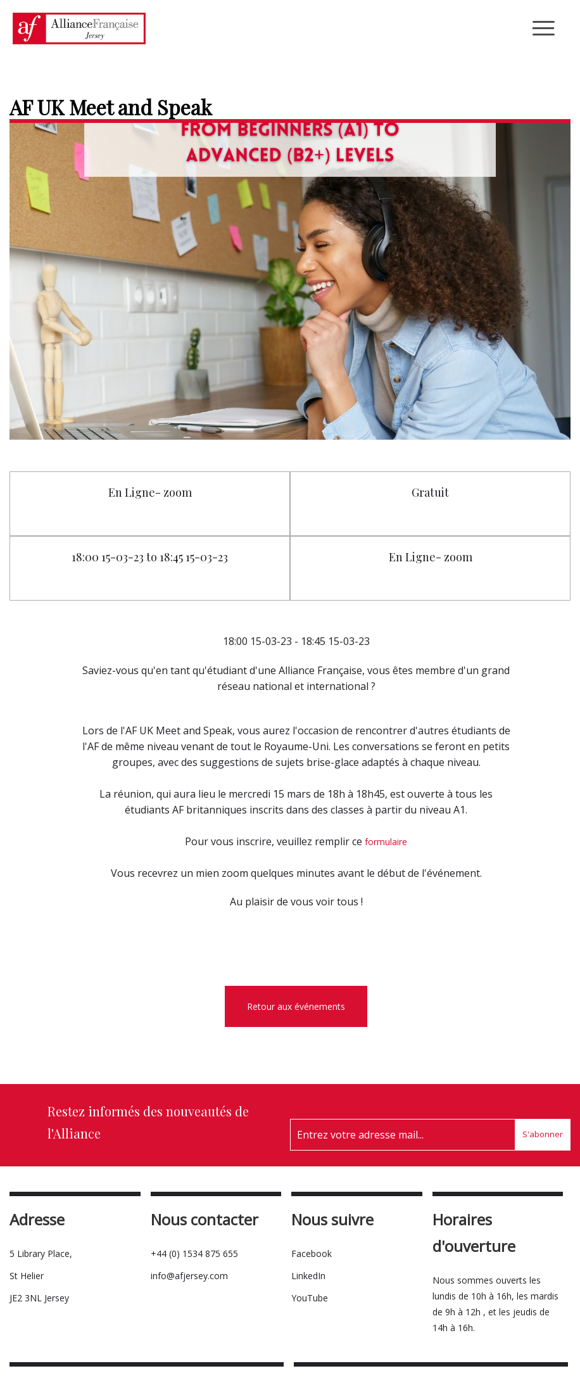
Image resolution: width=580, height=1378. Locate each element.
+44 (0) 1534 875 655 (194, 1253)
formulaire (386, 842)
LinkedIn (308, 1276)
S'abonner (542, 1134)
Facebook (311, 1253)
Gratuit (430, 492)
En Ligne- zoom (150, 492)
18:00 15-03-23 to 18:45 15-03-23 (150, 557)
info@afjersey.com (189, 1276)
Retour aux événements (296, 1006)
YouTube (309, 1298)
